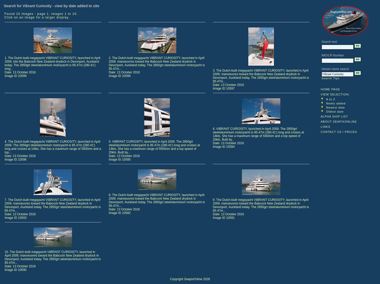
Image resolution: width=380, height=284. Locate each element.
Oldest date (335, 111)
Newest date (335, 107)
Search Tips (331, 78)
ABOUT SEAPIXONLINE (339, 121)
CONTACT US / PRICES (339, 131)
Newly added (336, 103)
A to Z (330, 99)
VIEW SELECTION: (335, 94)
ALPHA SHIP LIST (334, 116)
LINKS (325, 126)
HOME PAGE (330, 89)
